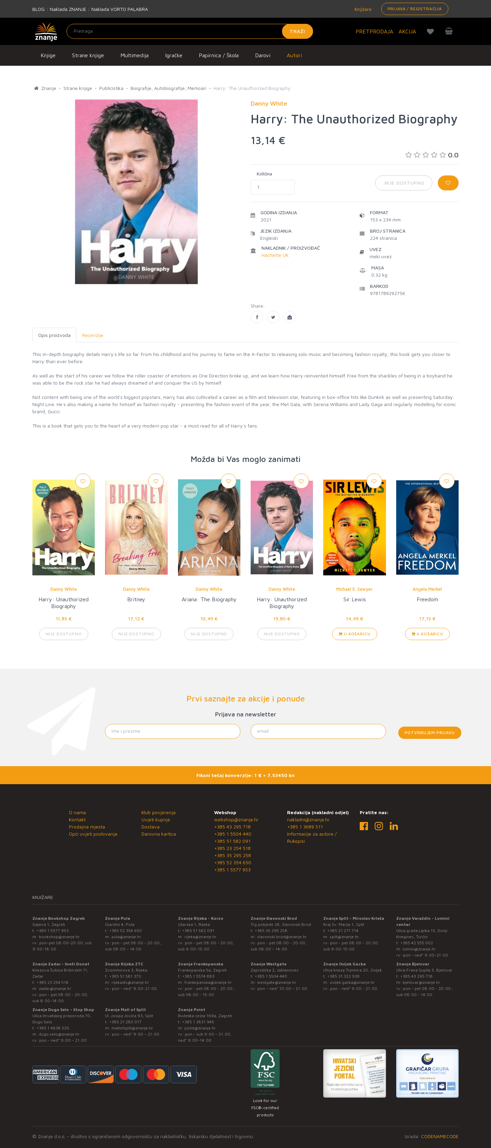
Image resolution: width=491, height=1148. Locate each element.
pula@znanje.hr (126, 936)
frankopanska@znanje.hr (208, 982)
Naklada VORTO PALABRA (119, 9)
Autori (294, 55)
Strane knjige (88, 55)
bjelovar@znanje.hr (421, 982)
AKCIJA (407, 31)
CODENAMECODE (440, 1136)
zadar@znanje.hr (55, 988)
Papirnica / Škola (219, 55)
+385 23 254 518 (232, 848)
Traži (297, 31)
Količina (264, 173)
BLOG (38, 9)
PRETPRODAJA (374, 31)
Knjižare (362, 9)
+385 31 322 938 (343, 976)
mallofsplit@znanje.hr (132, 1027)
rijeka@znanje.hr (200, 936)
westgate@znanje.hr (276, 982)
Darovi (262, 55)
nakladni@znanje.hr (308, 819)
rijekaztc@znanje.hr (130, 982)
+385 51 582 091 (232, 841)
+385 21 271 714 (342, 930)
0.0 (432, 155)
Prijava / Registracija (415, 8)
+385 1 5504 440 (232, 834)
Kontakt (77, 819)
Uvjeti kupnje (156, 819)
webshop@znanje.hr (236, 819)
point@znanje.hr (200, 1027)
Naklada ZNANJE (68, 9)
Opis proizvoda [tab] (54, 335)
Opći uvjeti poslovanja (93, 834)
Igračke (173, 55)
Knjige (48, 55)
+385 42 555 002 (416, 942)
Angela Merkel (427, 589)
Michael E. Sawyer (354, 589)
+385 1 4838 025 (52, 1027)
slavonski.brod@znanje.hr (282, 936)
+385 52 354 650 (232, 862)
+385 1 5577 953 (232, 869)
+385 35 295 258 (232, 855)
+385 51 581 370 (125, 976)
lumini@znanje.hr (419, 948)
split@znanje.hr (344, 936)
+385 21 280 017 (125, 1021)
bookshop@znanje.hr (59, 936)
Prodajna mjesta (87, 826)
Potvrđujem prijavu (430, 732)
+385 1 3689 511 (305, 826)
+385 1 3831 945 (198, 1021)
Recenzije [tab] (92, 335)
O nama (77, 812)
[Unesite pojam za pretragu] (189, 31)
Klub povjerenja (159, 812)
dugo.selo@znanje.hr (59, 1034)
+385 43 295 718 (232, 826)
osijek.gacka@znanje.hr (352, 982)
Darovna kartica (159, 834)
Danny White (63, 589)
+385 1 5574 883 (198, 976)
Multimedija (134, 55)
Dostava (151, 826)
